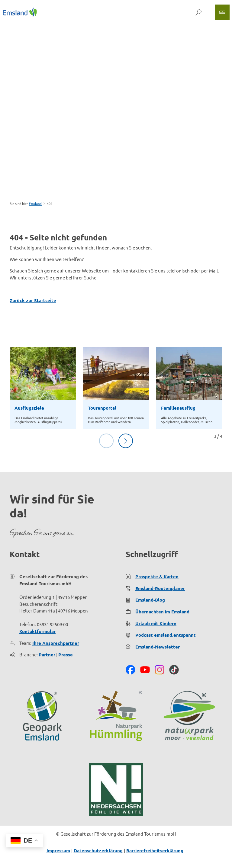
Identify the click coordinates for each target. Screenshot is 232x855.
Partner (47, 655)
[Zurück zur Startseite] (19, 12)
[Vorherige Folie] (106, 441)
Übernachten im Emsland (162, 612)
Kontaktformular (37, 631)
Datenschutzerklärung (98, 850)
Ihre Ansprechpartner (55, 643)
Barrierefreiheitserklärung (154, 850)
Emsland (35, 203)
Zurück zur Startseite (33, 300)
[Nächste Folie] (125, 441)
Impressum (58, 850)
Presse (65, 655)
